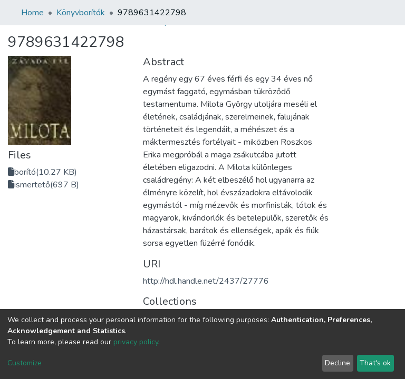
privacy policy (135, 342)
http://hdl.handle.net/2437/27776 (206, 281)
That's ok (375, 363)
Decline (337, 363)
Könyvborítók (80, 12)
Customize (24, 363)
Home (32, 12)
